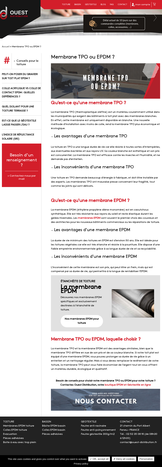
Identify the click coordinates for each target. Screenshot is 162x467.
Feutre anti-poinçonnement (98, 430)
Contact (122, 5)
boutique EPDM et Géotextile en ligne (128, 385)
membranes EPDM (89, 218)
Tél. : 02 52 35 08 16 (132, 434)
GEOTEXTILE (89, 422)
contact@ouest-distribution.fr (138, 442)
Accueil (5, 47)
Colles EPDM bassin (53, 430)
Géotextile (91, 5)
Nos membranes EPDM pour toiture (82, 321)
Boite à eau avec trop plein (19, 442)
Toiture (66, 5)
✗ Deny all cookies (124, 459)
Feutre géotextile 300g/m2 (98, 434)
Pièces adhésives (13, 438)
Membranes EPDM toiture (18, 426)
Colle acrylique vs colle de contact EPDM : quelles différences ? (21, 92)
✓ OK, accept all (99, 459)
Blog (103, 5)
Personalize (146, 459)
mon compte (141, 5)
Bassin (77, 5)
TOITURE (8, 422)
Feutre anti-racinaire (93, 426)
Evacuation (10, 434)
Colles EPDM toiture (15, 430)
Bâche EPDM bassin (53, 426)
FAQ (112, 5)
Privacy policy (81, 463)
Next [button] (155, 18)
